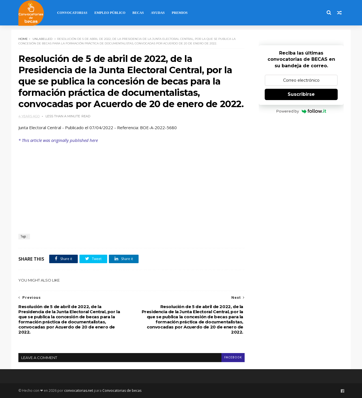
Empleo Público (110, 13)
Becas (138, 13)
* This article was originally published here (58, 140)
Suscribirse (301, 94)
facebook (233, 357)
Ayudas (158, 13)
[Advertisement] (131, 185)
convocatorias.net (78, 390)
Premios (180, 13)
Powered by (301, 111)
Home (23, 39)
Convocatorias (72, 13)
